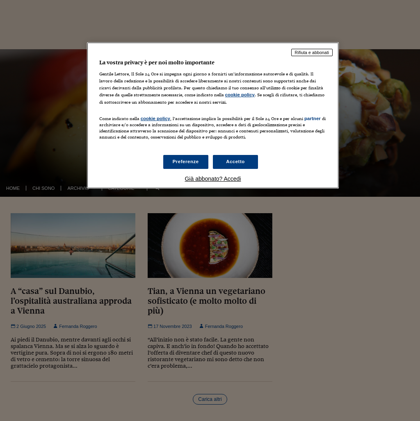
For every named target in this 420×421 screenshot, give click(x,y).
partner (312, 118)
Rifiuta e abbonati (312, 52)
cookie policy (240, 94)
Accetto (235, 161)
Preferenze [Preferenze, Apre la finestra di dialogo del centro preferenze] (186, 161)
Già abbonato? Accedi (213, 178)
